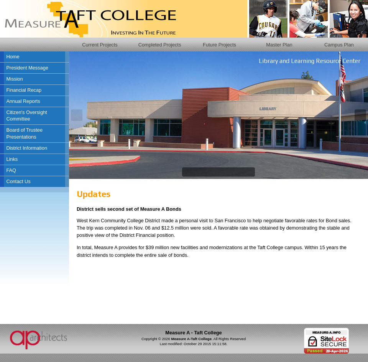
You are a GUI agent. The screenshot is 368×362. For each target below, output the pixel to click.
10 (249, 172)
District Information (26, 148)
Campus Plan (339, 45)
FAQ (11, 170)
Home (12, 57)
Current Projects (99, 45)
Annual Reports (23, 101)
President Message (27, 68)
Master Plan (279, 45)
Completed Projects (159, 45)
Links (12, 159)
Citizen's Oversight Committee (26, 115)
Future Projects (219, 45)
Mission (14, 79)
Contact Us (18, 181)
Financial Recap (23, 90)
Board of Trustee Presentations (24, 133)
